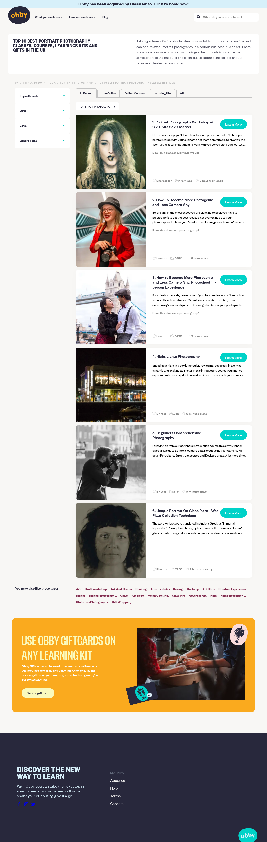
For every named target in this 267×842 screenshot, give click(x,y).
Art (78, 589)
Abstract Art (197, 595)
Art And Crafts (121, 589)
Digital (80, 595)
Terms (115, 795)
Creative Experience (232, 589)
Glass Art (178, 595)
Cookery (192, 589)
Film (213, 595)
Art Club (208, 589)
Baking (178, 589)
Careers (117, 803)
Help (114, 787)
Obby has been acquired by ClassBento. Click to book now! (133, 3)
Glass (124, 595)
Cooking (141, 589)
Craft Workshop (96, 589)
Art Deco (138, 595)
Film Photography (233, 595)
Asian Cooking (158, 595)
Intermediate (160, 589)
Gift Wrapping (121, 602)
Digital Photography (102, 595)
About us (117, 780)
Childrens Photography (92, 602)
